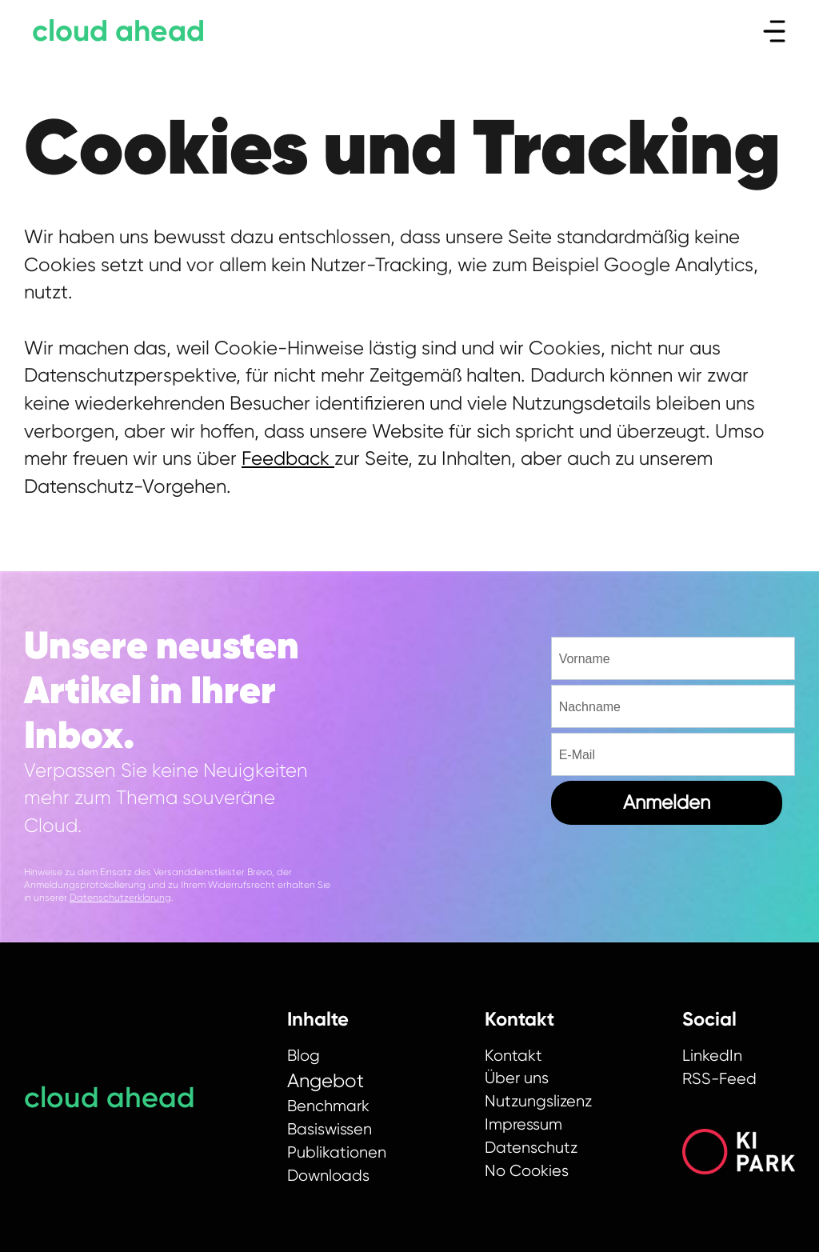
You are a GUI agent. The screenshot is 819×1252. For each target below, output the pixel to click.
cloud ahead (118, 31)
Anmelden (666, 802)
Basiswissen (329, 1129)
